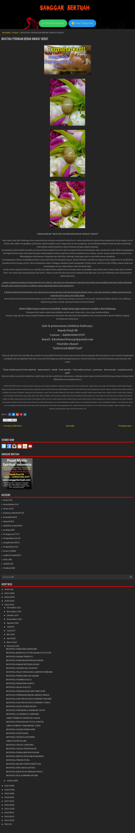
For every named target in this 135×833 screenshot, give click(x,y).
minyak (6, 521)
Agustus (11, 623)
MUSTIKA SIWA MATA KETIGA (20, 768)
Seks (5, 559)
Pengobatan (8, 547)
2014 (6, 812)
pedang (6, 530)
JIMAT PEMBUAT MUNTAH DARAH (23, 718)
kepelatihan (8, 504)
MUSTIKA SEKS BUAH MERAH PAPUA (24, 772)
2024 (7, 597)
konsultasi (8, 517)
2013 (6, 816)
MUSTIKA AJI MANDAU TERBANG (22, 714)
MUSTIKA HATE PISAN (17, 733)
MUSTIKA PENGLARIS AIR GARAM (22, 676)
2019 (6, 793)
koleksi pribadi (10, 513)
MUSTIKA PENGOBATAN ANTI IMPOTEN (25, 691)
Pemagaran (8, 534)
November (12, 611)
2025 (7, 593)
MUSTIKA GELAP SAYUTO (18, 687)
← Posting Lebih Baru (11, 426)
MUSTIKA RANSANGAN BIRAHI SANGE (24, 660)
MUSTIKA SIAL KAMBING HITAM (22, 775)
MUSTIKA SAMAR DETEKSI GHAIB (22, 664)
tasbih (6, 564)
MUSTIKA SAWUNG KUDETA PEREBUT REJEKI (29, 699)
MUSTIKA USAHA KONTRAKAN (21, 749)
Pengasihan (8, 538)
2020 (7, 790)
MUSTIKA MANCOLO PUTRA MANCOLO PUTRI (28, 653)
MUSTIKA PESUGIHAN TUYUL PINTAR (25, 722)
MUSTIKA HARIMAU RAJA (19, 679)
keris (5, 509)
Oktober (11, 615)
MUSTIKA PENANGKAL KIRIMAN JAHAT (25, 710)
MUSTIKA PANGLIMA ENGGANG (21, 649)
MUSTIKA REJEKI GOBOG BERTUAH (23, 764)
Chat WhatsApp (53, 23)
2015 (6, 809)
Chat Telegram (82, 23)
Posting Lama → (126, 426)
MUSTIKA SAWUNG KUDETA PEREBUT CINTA (28, 702)
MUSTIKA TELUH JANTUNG (20, 745)
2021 (6, 786)
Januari (10, 780)
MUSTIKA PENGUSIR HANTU (20, 683)
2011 (6, 824)
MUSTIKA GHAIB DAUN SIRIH (20, 737)
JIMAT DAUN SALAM (16, 741)
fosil (5, 500)
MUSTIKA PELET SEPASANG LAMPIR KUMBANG (29, 672)
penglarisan (9, 542)
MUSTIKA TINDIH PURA (18, 760)
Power (15, 33)
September (12, 619)
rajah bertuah (9, 555)
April (9, 638)
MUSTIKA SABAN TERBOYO (19, 656)
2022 (7, 605)
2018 (6, 797)
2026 (7, 589)
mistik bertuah (10, 526)
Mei (9, 634)
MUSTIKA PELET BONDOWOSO (21, 706)
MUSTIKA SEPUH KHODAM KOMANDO (25, 756)
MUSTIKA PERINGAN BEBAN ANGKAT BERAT (24, 38)
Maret (10, 642)
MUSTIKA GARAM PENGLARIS (20, 729)
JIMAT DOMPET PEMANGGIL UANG (23, 726)
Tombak (7, 568)
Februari (11, 646)
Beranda (6, 33)
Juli (9, 627)
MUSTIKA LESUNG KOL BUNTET (22, 668)
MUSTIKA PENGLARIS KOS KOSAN (22, 752)
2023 (7, 601)
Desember (12, 607)
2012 (6, 820)
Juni (9, 631)
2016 (6, 805)
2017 (6, 801)
